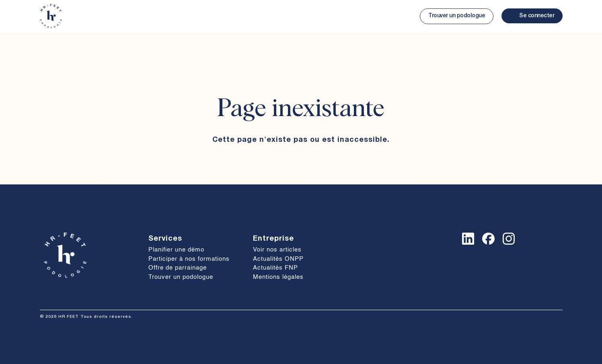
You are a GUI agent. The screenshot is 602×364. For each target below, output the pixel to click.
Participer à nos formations (189, 259)
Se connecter (536, 15)
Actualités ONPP (278, 259)
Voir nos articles (277, 250)
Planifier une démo (176, 250)
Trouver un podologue (456, 15)
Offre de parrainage (177, 268)
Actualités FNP (275, 268)
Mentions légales (278, 277)
